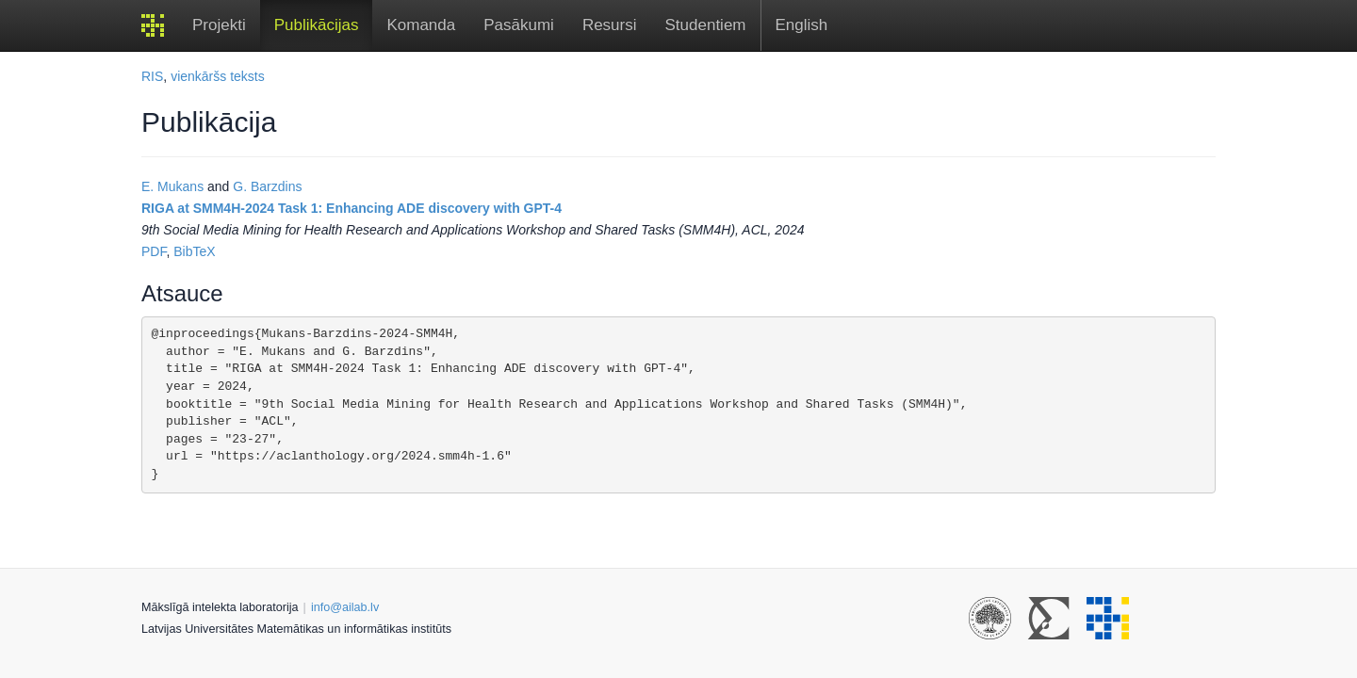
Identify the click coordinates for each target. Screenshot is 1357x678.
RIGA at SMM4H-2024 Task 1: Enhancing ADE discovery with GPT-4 (351, 208)
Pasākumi (518, 25)
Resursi (609, 25)
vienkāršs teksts (218, 76)
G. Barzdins (267, 186)
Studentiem (705, 25)
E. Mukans (172, 186)
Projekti (219, 25)
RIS (152, 76)
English (802, 25)
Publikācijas (316, 25)
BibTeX (194, 251)
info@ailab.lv (345, 607)
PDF (153, 251)
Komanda (420, 25)
